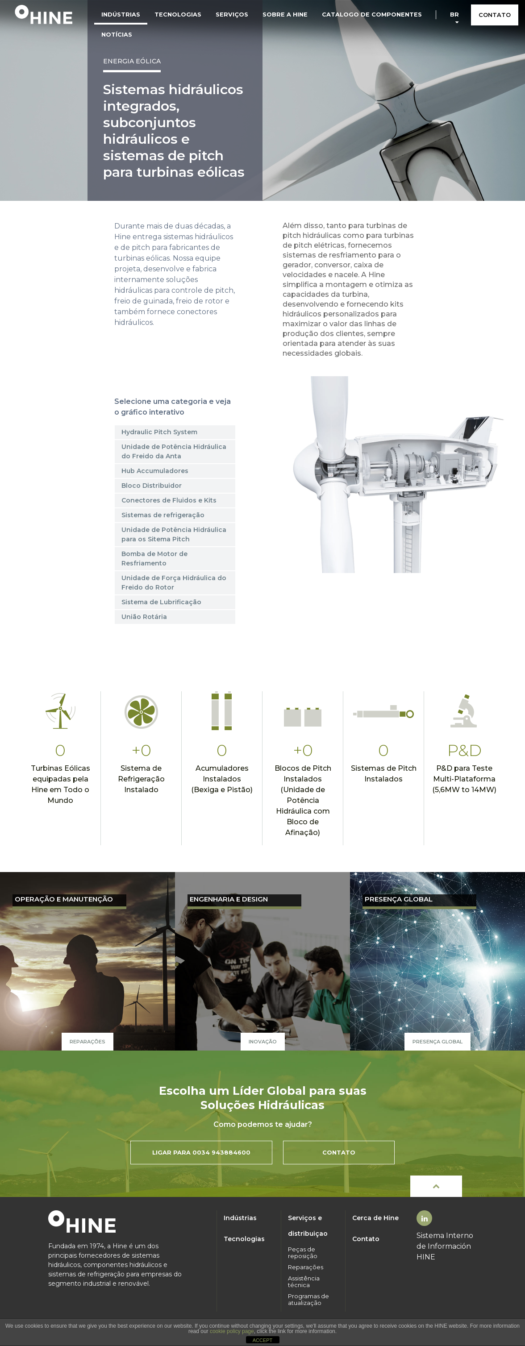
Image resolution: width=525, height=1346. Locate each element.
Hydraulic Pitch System (159, 432)
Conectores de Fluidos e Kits (169, 500)
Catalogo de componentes (372, 14)
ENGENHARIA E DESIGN (229, 899)
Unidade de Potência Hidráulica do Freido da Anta (173, 451)
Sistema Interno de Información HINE (445, 1246)
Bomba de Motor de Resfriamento (154, 558)
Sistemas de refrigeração (162, 515)
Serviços (232, 14)
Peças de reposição (302, 1252)
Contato (365, 1239)
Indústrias (120, 14)
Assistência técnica (304, 1281)
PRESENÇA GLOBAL (399, 899)
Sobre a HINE (285, 14)
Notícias (116, 34)
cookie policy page (232, 1331)
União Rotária (144, 617)
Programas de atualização (308, 1299)
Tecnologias (177, 14)
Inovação (263, 1042)
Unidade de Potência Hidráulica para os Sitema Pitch (173, 534)
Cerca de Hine (375, 1218)
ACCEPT (263, 1340)
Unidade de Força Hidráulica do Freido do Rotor (173, 582)
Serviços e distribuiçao (308, 1226)
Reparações (87, 1042)
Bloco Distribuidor (151, 486)
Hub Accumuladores (154, 471)
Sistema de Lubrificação (161, 602)
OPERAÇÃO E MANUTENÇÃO (64, 899)
